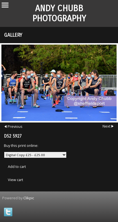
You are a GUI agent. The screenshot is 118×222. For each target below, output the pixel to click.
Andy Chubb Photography (59, 13)
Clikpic (28, 197)
